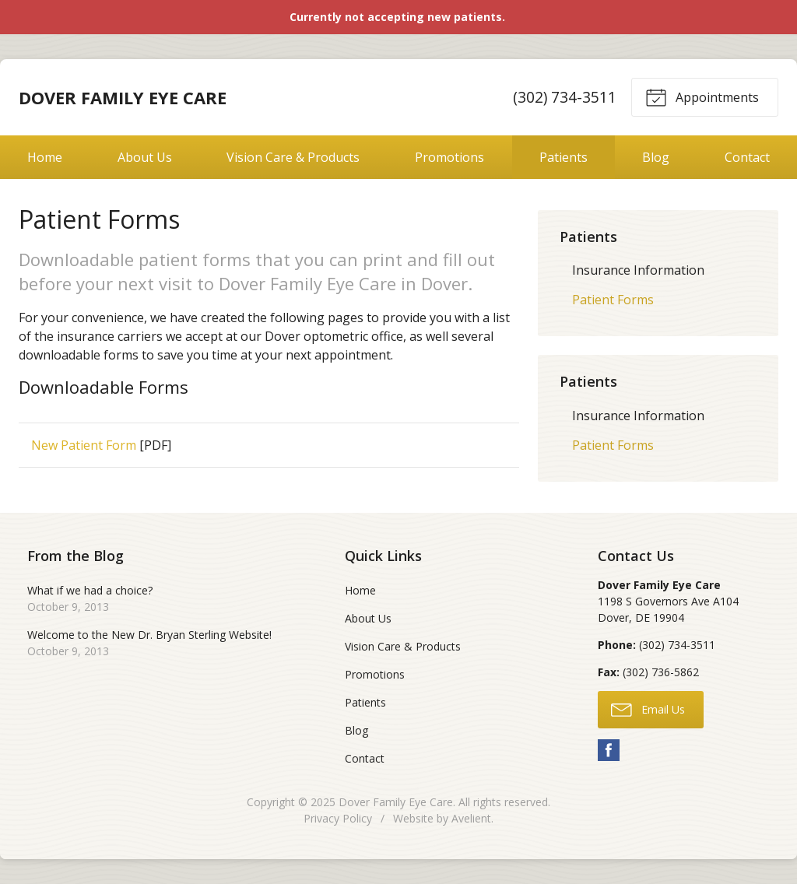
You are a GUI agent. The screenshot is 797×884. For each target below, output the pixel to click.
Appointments (702, 96)
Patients (563, 157)
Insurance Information (638, 270)
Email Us (648, 709)
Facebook (609, 750)
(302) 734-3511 (564, 96)
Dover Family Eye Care (396, 802)
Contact (364, 758)
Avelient (471, 818)
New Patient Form (83, 445)
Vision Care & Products (293, 157)
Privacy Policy (338, 818)
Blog (655, 157)
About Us (145, 157)
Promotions (449, 157)
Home (44, 157)
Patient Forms (613, 299)
